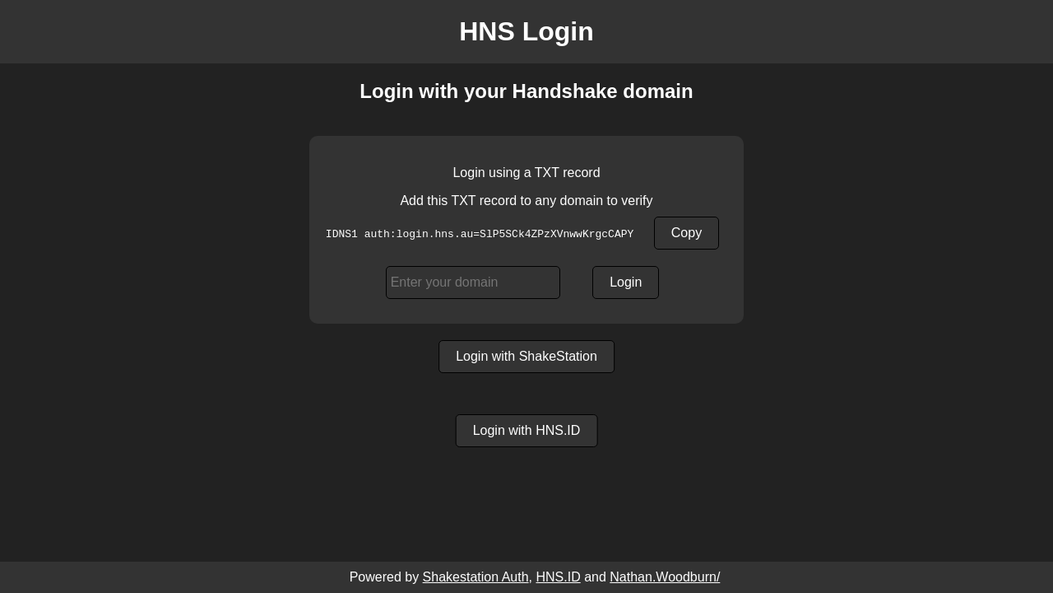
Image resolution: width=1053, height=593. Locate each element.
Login (626, 282)
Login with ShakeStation (526, 356)
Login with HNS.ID (527, 430)
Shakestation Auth (476, 577)
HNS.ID (558, 577)
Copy (686, 233)
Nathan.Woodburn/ (665, 577)
